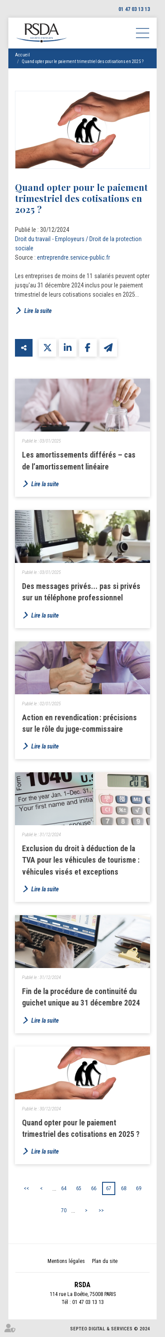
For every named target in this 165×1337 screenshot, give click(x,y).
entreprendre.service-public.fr (73, 257)
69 (138, 1188)
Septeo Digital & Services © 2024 (110, 1329)
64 (63, 1188)
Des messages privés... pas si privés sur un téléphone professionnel (81, 592)
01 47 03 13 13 (134, 9)
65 (78, 1188)
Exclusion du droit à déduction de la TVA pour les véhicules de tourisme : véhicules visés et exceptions (80, 860)
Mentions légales (66, 1261)
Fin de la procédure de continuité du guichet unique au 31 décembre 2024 (81, 997)
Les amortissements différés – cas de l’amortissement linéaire (79, 461)
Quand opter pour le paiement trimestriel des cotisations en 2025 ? (82, 61)
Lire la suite (38, 310)
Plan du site (104, 1261)
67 (108, 1188)
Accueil (22, 54)
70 (63, 1210)
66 (93, 1188)
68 (123, 1188)
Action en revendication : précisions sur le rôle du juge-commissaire (79, 723)
